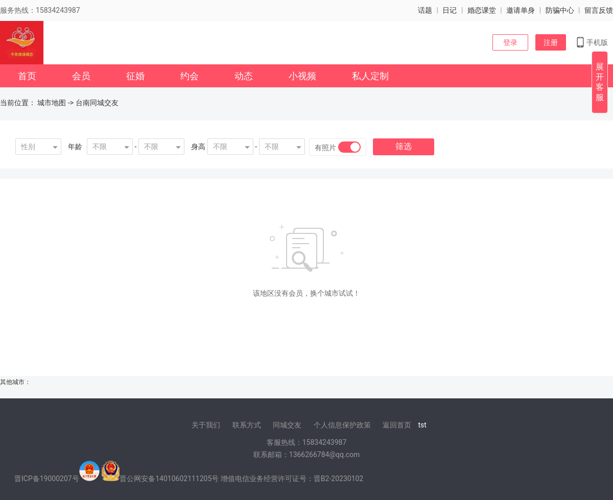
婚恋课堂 (481, 10)
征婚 (135, 75)
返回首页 (397, 425)
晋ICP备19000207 (43, 478)
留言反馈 (598, 10)
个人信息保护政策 (342, 425)
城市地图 (51, 103)
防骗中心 (560, 10)
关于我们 (206, 425)
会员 (81, 75)
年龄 (75, 146)
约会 (189, 75)
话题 (425, 10)
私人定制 (370, 75)
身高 (198, 146)
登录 (510, 42)
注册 (551, 42)
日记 (449, 10)
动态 (243, 75)
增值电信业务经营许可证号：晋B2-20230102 (292, 478)
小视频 (302, 75)
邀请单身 (520, 10)
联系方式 (246, 425)
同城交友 (287, 425)
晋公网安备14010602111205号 (169, 478)
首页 (27, 75)
